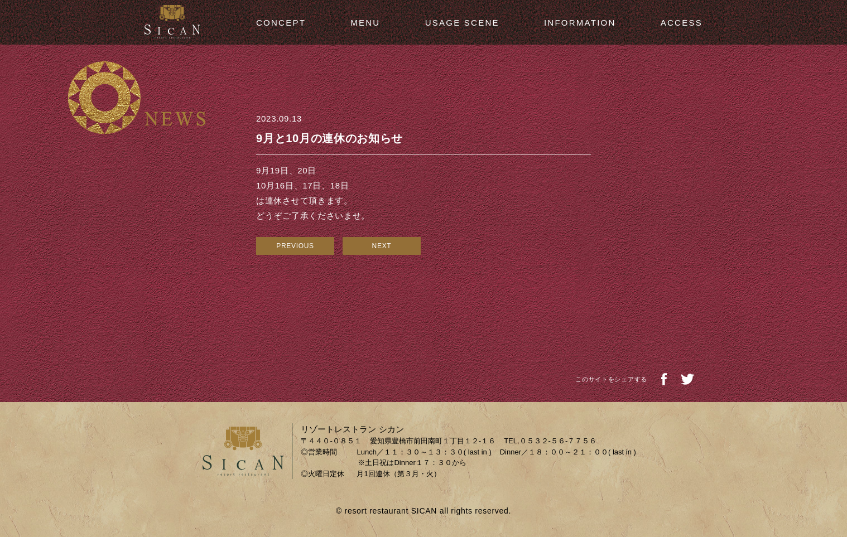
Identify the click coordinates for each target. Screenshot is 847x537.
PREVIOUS (295, 246)
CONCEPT (281, 22)
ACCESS (681, 22)
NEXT (382, 246)
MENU (365, 22)
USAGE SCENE (462, 22)
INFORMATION (580, 22)
